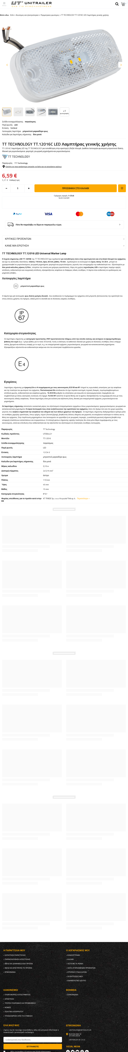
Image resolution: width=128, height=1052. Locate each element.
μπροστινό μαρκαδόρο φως (35, 131)
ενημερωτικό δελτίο (76, 981)
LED (16, 125)
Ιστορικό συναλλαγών (77, 972)
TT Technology (21, 163)
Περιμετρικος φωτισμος (50, 15)
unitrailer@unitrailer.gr (80, 1030)
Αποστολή (9, 999)
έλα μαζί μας (11, 1025)
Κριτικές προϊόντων (18, 239)
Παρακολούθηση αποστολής (17, 959)
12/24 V (13, 128)
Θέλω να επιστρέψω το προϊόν (18, 968)
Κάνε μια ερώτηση (17, 245)
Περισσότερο (82, 498)
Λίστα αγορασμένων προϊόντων (81, 968)
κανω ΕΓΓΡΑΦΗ (73, 955)
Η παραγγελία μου (14, 950)
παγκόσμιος (30, 121)
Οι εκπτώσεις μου (75, 976)
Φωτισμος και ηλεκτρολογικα (27, 15)
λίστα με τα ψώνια (75, 964)
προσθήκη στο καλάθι (75, 188)
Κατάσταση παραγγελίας (15, 955)
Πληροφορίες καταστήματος (17, 995)
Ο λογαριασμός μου (78, 950)
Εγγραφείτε (33, 1046)
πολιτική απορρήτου (14, 1012)
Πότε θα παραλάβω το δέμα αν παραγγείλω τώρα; (39, 224)
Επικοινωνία (10, 972)
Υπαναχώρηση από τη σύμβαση (19, 1016)
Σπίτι (12, 15)
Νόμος (8, 1007)
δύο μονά (37, 134)
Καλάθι (70, 959)
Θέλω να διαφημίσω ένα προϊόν (19, 964)
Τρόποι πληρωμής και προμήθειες (20, 1003)
